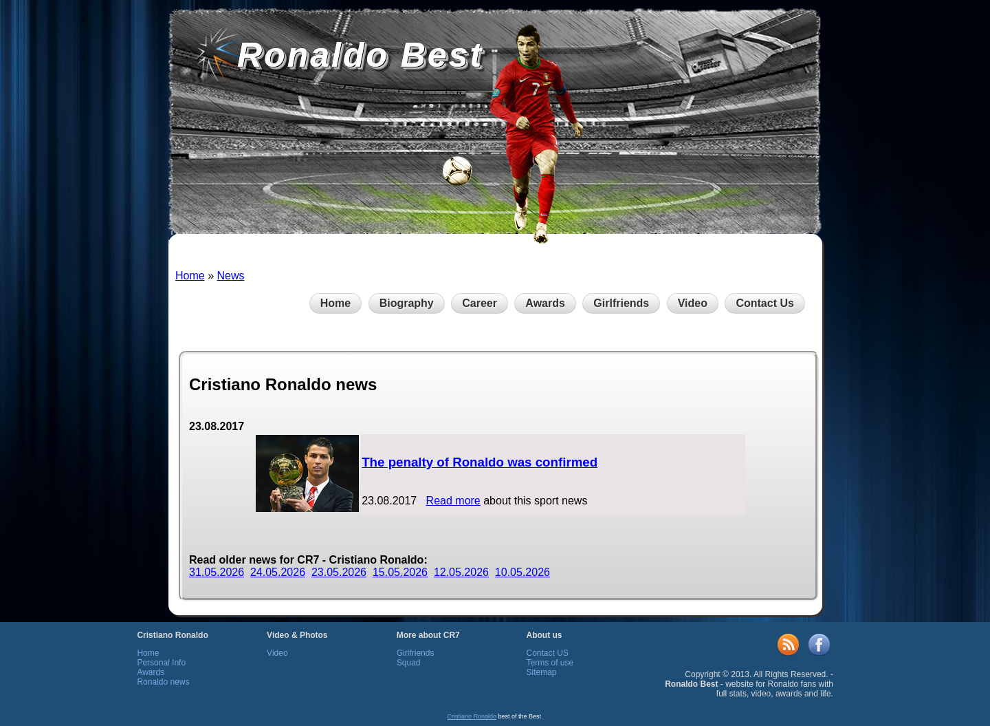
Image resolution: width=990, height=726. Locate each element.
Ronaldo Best (360, 55)
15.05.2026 (400, 572)
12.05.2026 (461, 572)
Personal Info (161, 663)
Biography (407, 303)
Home (190, 275)
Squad (409, 663)
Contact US (547, 653)
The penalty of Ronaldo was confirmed (479, 462)
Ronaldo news (163, 682)
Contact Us (764, 303)
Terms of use (549, 663)
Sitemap (541, 672)
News (230, 275)
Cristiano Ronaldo (471, 716)
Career (479, 303)
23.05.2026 (338, 572)
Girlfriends (621, 303)
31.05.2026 (216, 572)
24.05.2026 (277, 572)
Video (692, 303)
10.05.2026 (522, 572)
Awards (545, 303)
